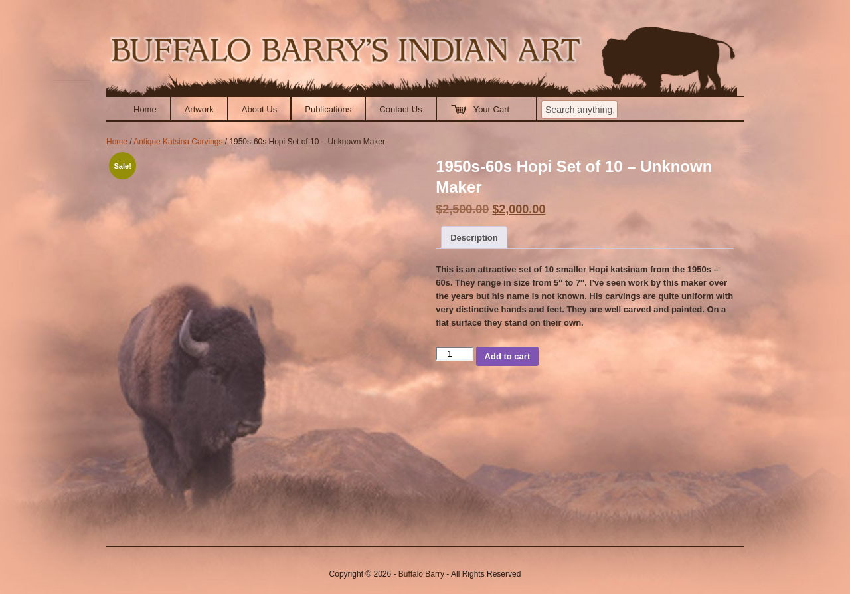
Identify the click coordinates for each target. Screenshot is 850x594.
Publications (328, 109)
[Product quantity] (454, 354)
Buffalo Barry (421, 574)
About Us (259, 109)
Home (145, 109)
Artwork (199, 109)
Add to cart (508, 356)
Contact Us (400, 109)
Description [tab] (474, 238)
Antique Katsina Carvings (177, 141)
